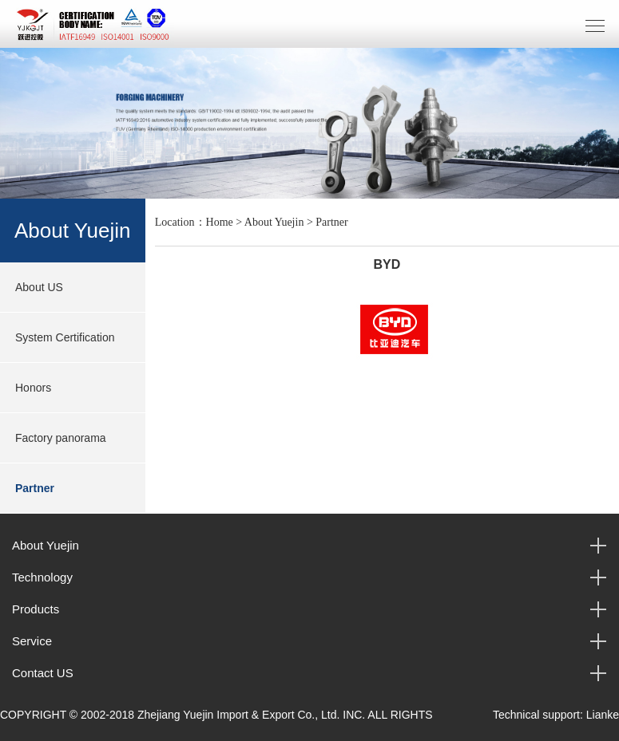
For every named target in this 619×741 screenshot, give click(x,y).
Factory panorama (60, 438)
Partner (34, 488)
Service (32, 641)
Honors (33, 387)
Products (35, 609)
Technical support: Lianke (556, 714)
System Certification (64, 337)
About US (39, 287)
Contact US (42, 673)
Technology (42, 577)
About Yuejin (274, 222)
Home (219, 222)
